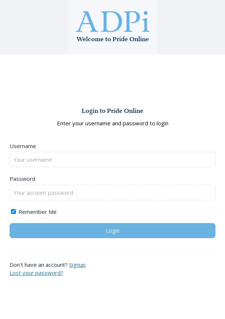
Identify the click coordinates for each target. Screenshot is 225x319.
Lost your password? (36, 272)
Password (22, 178)
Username (23, 146)
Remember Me (34, 211)
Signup (77, 264)
